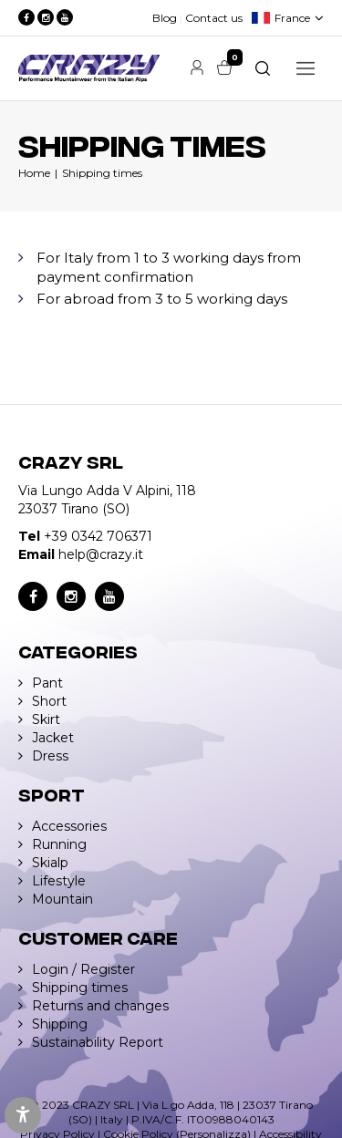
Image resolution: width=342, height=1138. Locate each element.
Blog (164, 18)
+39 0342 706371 (98, 536)
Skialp (50, 862)
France (292, 18)
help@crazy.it (100, 554)
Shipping (60, 1024)
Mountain (62, 899)
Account (197, 67)
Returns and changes (100, 1006)
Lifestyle (59, 881)
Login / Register (83, 969)
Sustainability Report (97, 1042)
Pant (47, 683)
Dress (50, 756)
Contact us (214, 18)
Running (59, 844)
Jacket (53, 737)
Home (34, 173)
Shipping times (102, 173)
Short (49, 701)
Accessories (69, 826)
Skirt (46, 719)
